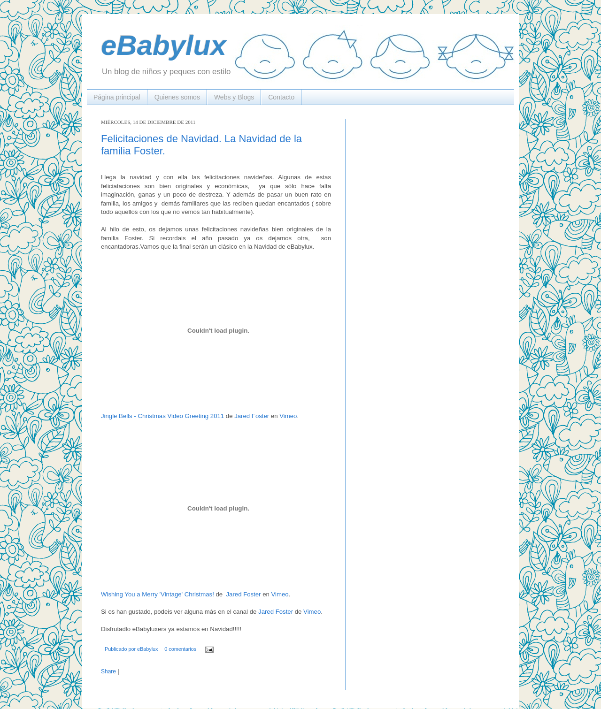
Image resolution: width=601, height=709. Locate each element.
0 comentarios (180, 649)
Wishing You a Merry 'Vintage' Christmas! (157, 594)
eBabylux (163, 45)
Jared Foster (251, 415)
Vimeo (288, 415)
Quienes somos (177, 97)
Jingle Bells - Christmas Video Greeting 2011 (162, 415)
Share (108, 671)
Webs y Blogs (234, 97)
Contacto (281, 97)
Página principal (116, 97)
